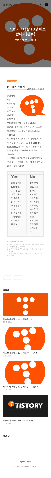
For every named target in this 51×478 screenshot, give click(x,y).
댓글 (6, 435)
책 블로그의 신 (25, 461)
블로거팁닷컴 (10, 4)
